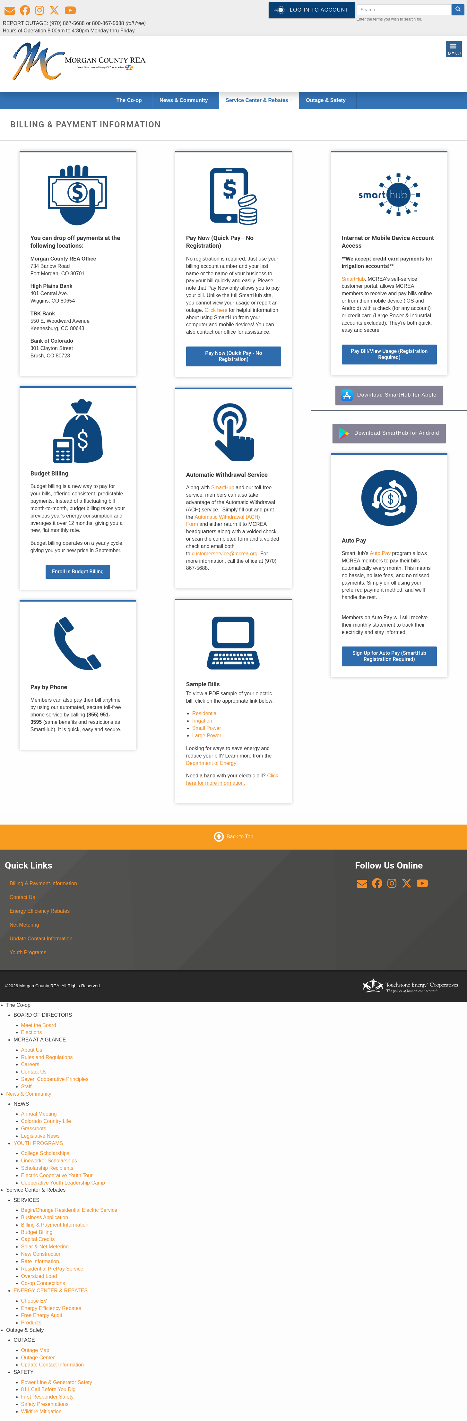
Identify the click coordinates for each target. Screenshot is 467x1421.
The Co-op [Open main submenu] (132, 100)
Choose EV (34, 1301)
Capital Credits (38, 1239)
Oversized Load (39, 1276)
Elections (31, 1032)
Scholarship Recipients (47, 1168)
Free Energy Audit (41, 1315)
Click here (215, 310)
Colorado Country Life (46, 1121)
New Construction (41, 1254)
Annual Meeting (39, 1114)
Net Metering (24, 925)
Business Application (44, 1217)
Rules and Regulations (47, 1057)
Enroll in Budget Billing (78, 572)
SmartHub (223, 487)
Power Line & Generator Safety (56, 1382)
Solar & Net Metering (45, 1246)
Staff (26, 1086)
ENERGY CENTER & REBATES (50, 1290)
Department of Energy (211, 763)
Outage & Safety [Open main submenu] (328, 100)
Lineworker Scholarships (49, 1160)
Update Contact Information (41, 938)
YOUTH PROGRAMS (38, 1143)
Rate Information (40, 1261)
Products (31, 1322)
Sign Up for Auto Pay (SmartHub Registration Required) (389, 656)
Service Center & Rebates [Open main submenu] (259, 100)
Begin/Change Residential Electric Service (69, 1210)
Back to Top (240, 836)
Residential (205, 713)
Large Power (206, 735)
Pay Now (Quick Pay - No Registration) (233, 356)
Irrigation (202, 720)
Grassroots (33, 1128)
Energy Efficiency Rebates (40, 911)
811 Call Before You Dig (48, 1389)
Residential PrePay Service (52, 1268)
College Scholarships (45, 1153)
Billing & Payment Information (43, 883)
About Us (31, 1050)
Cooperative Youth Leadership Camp (63, 1183)
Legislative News (40, 1136)
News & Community (28, 1094)
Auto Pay (380, 553)
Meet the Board (38, 1025)
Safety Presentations (45, 1404)
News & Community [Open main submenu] (186, 100)
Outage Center (38, 1357)
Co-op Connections (43, 1283)
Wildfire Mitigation (41, 1411)
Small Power (206, 728)
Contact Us (22, 897)
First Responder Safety (47, 1397)
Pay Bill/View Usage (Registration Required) (389, 354)
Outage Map (35, 1350)
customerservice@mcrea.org (224, 553)
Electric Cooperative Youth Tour (57, 1175)
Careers (30, 1064)
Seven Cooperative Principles (55, 1079)
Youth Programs (28, 952)
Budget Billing (37, 1232)
